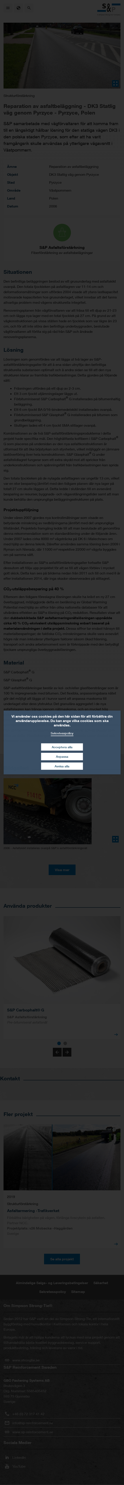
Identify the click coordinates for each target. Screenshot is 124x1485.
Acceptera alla (62, 747)
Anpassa (62, 756)
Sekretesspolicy (62, 733)
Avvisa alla (62, 766)
